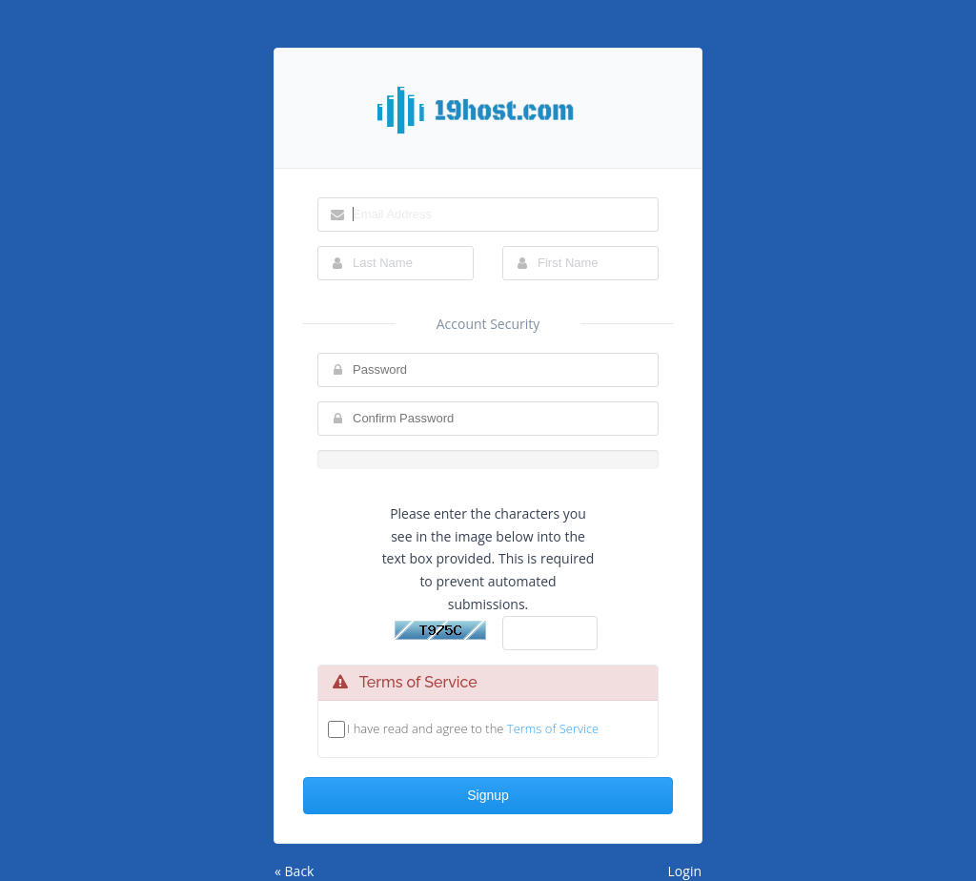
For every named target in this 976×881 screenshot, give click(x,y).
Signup (488, 795)
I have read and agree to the (473, 729)
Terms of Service (553, 728)
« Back (294, 871)
